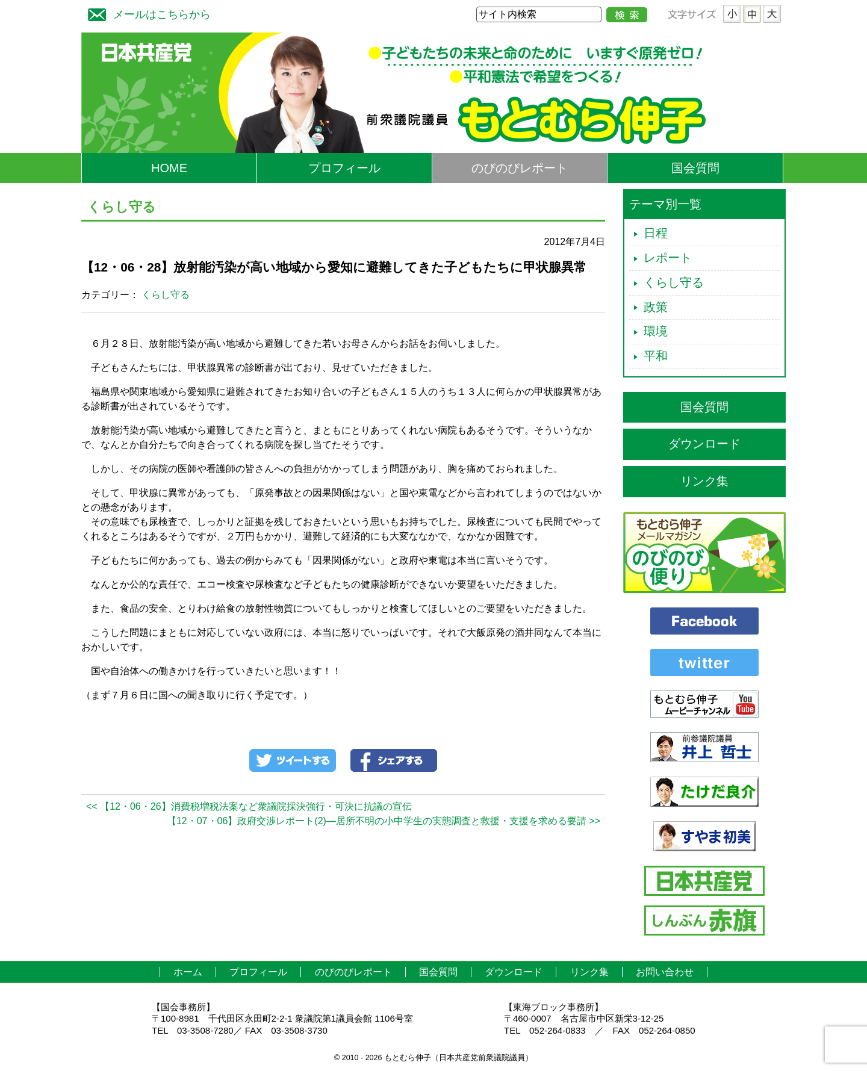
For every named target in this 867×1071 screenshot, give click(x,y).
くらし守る (165, 295)
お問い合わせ (665, 972)
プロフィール (344, 168)
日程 (656, 233)
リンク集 (704, 481)
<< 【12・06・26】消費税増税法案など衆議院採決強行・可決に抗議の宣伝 (249, 806)
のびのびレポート (519, 168)
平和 (656, 355)
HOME (169, 168)
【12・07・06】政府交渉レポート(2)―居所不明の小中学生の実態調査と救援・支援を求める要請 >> (383, 821)
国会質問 (695, 168)
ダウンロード (704, 443)
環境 (656, 331)
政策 (656, 307)
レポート (668, 257)
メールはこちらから (146, 12)
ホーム (187, 972)
